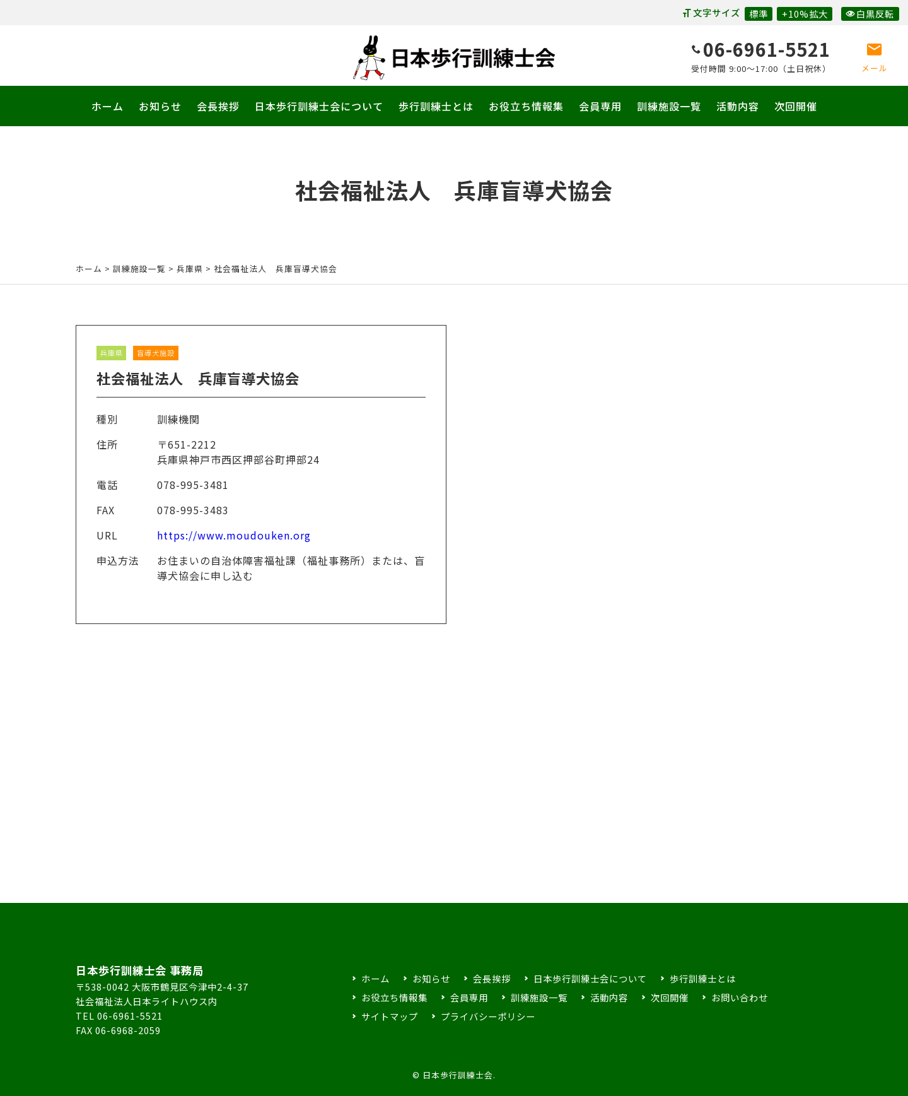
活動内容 (737, 106)
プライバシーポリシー (488, 1016)
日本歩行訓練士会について (319, 106)
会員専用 (600, 106)
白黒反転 (870, 13)
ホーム (107, 106)
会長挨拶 (218, 106)
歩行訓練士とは (436, 106)
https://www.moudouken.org (234, 546)
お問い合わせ (739, 997)
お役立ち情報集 (526, 106)
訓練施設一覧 (669, 106)
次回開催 (795, 106)
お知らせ (160, 106)
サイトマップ (389, 1016)
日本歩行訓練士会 (454, 57)
